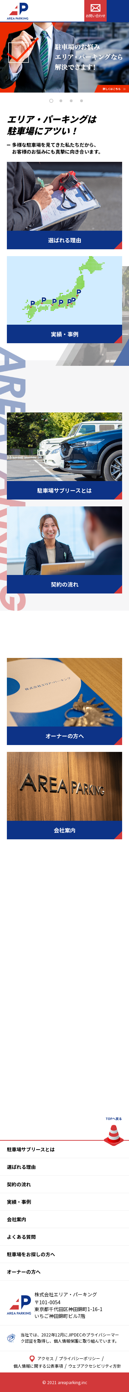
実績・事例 (19, 1201)
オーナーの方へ (24, 1271)
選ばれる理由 (21, 1166)
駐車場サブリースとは (31, 1149)
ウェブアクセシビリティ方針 (94, 1366)
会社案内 (16, 1219)
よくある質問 (21, 1236)
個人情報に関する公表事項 (38, 1366)
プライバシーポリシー (79, 1358)
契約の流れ (19, 1184)
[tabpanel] (64, 57)
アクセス (41, 1358)
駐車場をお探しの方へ (31, 1254)
